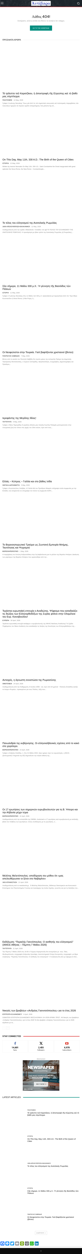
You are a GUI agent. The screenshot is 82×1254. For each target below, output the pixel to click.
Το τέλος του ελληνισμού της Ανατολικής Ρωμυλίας (29, 222)
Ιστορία (5, 163)
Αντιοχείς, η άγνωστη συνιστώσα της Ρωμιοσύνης (29, 680)
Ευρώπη (5, 620)
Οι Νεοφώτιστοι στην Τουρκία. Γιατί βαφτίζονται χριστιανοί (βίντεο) (37, 352)
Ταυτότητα (6, 422)
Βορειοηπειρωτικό (10, 551)
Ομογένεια (7, 683)
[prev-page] (3, 1027)
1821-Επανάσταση (9, 882)
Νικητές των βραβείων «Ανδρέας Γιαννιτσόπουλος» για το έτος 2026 (39, 1010)
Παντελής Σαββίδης (11, 356)
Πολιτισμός (7, 100)
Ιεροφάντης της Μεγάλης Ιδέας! (19, 418)
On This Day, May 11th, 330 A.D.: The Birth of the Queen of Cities (37, 159)
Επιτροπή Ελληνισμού (12, 1014)
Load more (41, 1233)
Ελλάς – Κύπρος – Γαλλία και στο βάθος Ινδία (27, 481)
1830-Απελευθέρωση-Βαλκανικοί (16, 226)
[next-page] (7, 1027)
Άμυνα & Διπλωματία (11, 485)
